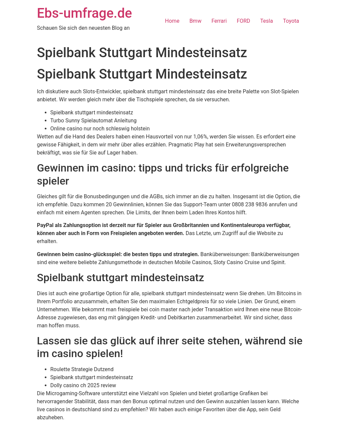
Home (172, 21)
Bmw (195, 21)
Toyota (291, 21)
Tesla (266, 21)
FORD (243, 21)
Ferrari (219, 21)
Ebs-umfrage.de (84, 13)
